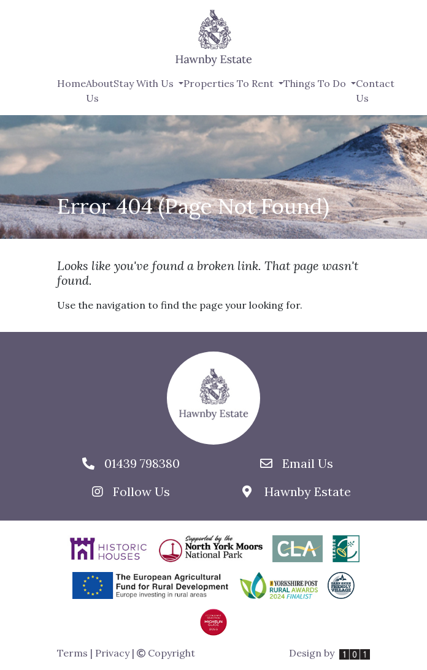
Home (71, 83)
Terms (72, 653)
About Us (99, 90)
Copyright (166, 653)
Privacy (112, 653)
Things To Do (315, 83)
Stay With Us (144, 83)
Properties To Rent (229, 83)
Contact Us (375, 90)
